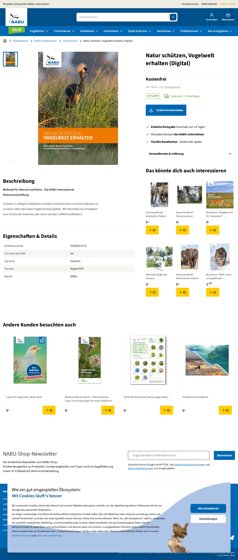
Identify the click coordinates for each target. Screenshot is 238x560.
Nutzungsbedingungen (140, 468)
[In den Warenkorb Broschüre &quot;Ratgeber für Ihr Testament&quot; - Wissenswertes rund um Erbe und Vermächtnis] (212, 230)
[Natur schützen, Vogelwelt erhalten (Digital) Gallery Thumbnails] (10, 108)
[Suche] (173, 17)
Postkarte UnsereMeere (195, 397)
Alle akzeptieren (208, 508)
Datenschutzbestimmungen (189, 465)
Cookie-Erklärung (21, 535)
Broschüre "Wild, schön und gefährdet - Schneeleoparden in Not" (219, 276)
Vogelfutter (39, 31)
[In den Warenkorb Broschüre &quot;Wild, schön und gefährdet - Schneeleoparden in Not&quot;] (212, 292)
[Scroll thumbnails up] (10, 56)
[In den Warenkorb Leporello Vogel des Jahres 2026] (49, 410)
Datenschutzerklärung (49, 535)
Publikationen (191, 31)
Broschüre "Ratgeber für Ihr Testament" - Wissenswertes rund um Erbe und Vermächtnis (219, 214)
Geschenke (166, 31)
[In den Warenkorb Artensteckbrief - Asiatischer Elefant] (152, 230)
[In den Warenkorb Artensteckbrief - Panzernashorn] (182, 230)
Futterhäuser (64, 31)
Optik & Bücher (140, 31)
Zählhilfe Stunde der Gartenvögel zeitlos (146, 397)
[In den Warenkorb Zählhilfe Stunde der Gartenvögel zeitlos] (166, 410)
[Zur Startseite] (5, 41)
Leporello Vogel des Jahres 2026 (24, 397)
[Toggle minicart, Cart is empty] (228, 17)
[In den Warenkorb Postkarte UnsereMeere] (225, 410)
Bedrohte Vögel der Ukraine (156, 276)
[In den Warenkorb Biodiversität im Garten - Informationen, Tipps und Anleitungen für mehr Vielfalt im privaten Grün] (107, 410)
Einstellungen (208, 519)
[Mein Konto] (211, 17)
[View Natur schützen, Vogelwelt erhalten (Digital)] (10, 59)
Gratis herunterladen (190, 110)
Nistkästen (89, 31)
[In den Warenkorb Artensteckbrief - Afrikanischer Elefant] (182, 292)
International (70, 41)
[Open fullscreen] (78, 108)
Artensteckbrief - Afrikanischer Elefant (187, 276)
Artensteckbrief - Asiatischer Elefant (156, 214)
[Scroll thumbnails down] (10, 160)
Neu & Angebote (220, 31)
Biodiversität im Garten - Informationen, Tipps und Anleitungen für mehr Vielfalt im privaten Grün (88, 399)
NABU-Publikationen (45, 41)
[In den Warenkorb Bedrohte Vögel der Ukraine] (152, 292)
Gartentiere (113, 31)
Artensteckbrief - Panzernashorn (185, 214)
